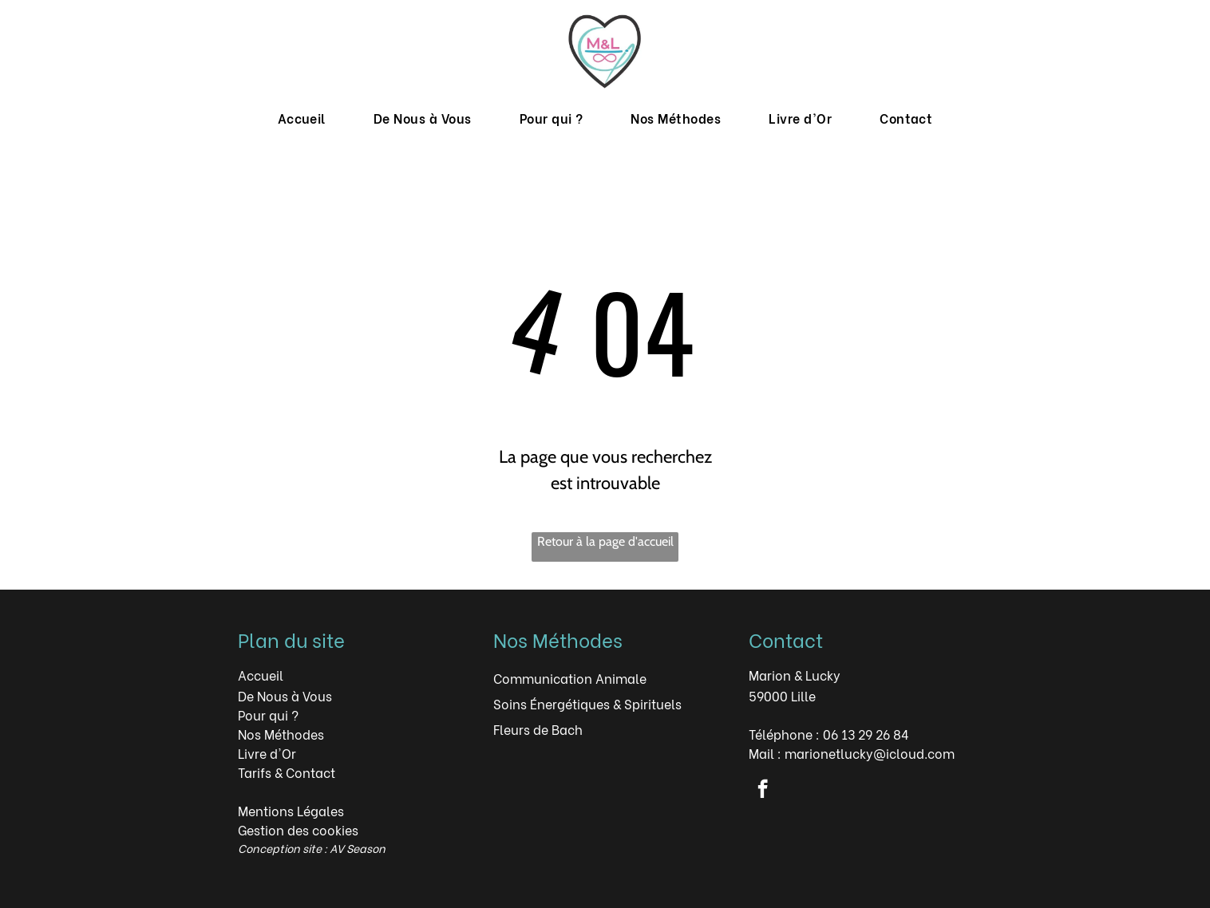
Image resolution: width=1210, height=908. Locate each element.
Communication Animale (570, 678)
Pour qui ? (268, 714)
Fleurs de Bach (538, 729)
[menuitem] (302, 118)
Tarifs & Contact (286, 772)
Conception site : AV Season (312, 847)
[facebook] (763, 791)
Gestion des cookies (298, 829)
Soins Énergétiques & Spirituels (587, 703)
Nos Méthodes (281, 733)
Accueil (260, 674)
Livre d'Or (267, 753)
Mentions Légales (291, 810)
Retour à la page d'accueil (605, 541)
